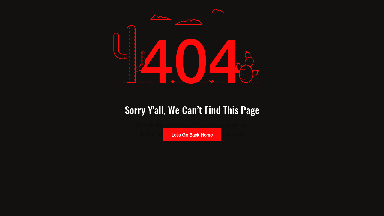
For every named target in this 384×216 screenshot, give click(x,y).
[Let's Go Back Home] (192, 134)
